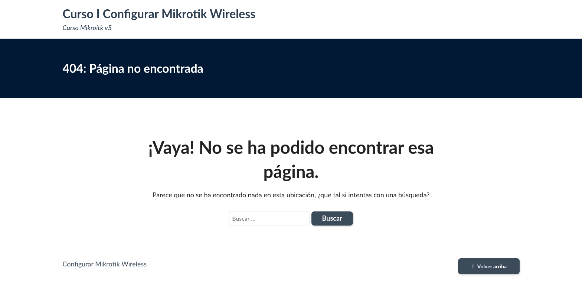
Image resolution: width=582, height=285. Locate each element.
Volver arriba (489, 266)
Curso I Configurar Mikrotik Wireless (159, 13)
